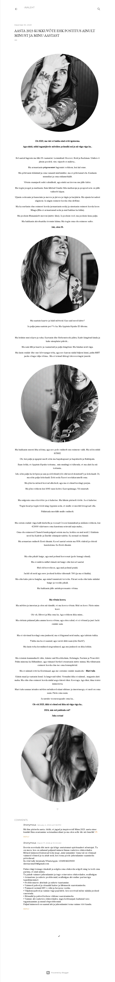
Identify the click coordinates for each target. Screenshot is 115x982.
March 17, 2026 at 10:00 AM (49, 843)
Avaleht (29, 7)
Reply (26, 837)
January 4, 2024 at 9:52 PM (49, 825)
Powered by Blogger (57, 972)
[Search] (99, 8)
